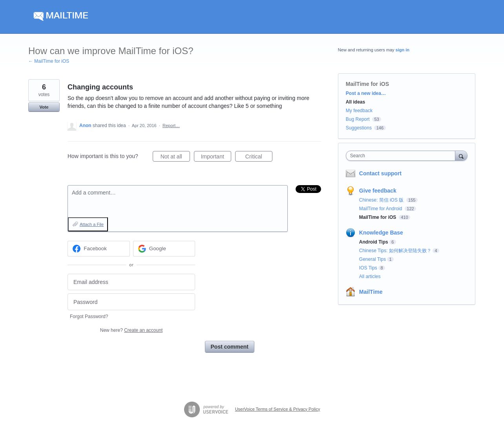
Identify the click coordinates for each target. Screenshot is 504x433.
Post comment (229, 347)
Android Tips (373, 242)
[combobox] (402, 155)
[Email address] (131, 282)
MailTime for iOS (367, 84)
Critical (258, 157)
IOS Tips (368, 268)
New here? (131, 330)
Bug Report (358, 119)
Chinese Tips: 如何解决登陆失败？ (395, 250)
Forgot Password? (89, 316)
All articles (370, 276)
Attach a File (92, 224)
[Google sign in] (164, 249)
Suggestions (359, 128)
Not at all (175, 157)
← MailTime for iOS (48, 61)
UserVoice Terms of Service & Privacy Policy (277, 409)
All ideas (355, 102)
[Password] (131, 301)
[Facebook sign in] (99, 249)
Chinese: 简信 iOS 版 (382, 200)
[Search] (461, 155)
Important (216, 157)
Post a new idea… (366, 93)
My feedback (359, 110)
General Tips (372, 259)
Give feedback (377, 190)
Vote (43, 107)
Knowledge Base (381, 232)
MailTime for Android (381, 208)
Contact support (380, 173)
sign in (402, 49)
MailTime (371, 292)
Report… (171, 125)
